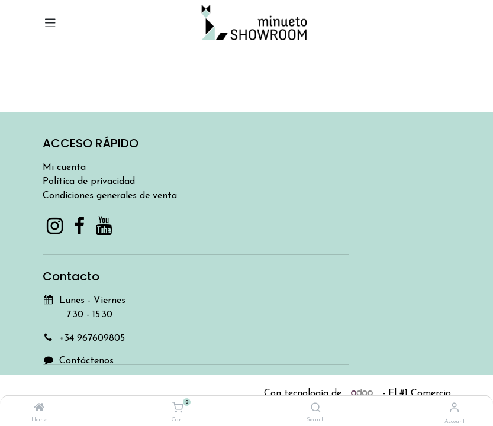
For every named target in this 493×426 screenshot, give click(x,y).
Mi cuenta (64, 167)
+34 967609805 (92, 338)
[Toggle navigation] (50, 22)
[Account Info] (454, 408)
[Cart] (177, 408)
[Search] (315, 409)
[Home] (39, 409)
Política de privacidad (89, 181)
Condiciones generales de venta (110, 196)
